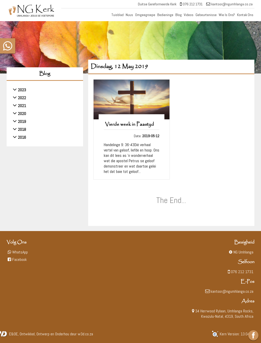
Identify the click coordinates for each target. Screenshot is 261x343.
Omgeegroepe (145, 14)
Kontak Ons (245, 14)
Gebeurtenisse (206, 14)
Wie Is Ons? (227, 14)
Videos (188, 14)
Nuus (129, 14)
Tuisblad (117, 14)
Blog (178, 14)
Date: (146, 136)
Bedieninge (165, 14)
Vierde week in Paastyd (129, 124)
